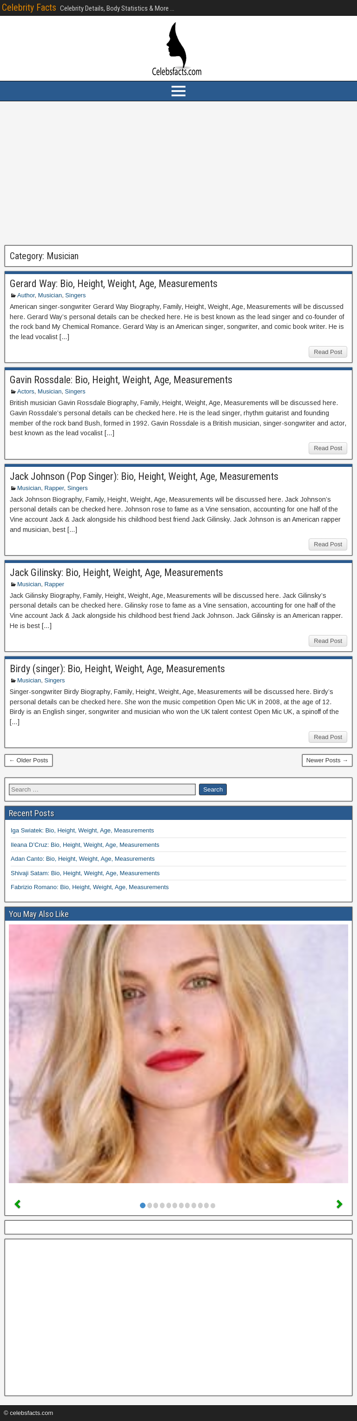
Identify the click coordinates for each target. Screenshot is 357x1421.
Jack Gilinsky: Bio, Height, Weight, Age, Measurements (116, 572)
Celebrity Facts (29, 7)
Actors (25, 391)
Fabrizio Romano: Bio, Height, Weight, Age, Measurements (90, 887)
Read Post (328, 351)
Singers (75, 295)
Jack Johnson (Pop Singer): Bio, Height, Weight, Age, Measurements (144, 476)
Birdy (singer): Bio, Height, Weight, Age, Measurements (117, 668)
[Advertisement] (178, 173)
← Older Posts (28, 760)
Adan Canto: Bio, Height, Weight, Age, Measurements (83, 858)
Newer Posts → (327, 760)
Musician (50, 295)
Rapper (54, 488)
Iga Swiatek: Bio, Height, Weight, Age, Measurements (82, 830)
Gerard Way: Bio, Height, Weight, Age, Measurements (114, 283)
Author (26, 295)
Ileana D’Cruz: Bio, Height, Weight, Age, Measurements (85, 844)
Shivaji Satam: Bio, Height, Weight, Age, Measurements (85, 873)
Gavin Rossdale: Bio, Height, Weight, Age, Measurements (121, 380)
